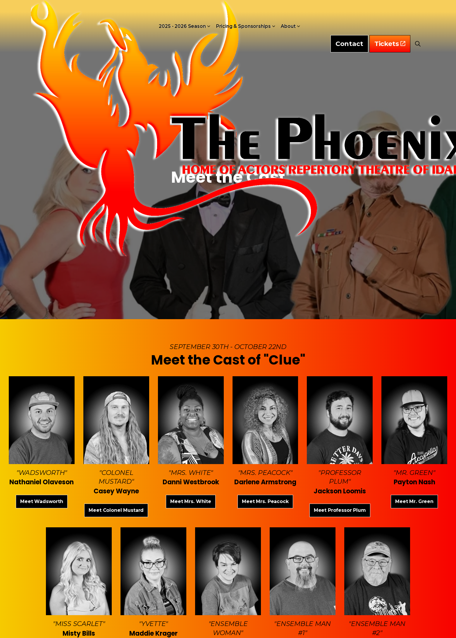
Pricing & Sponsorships (243, 17)
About (288, 17)
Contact (349, 17)
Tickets (390, 17)
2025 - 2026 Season (182, 17)
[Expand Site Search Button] (418, 17)
